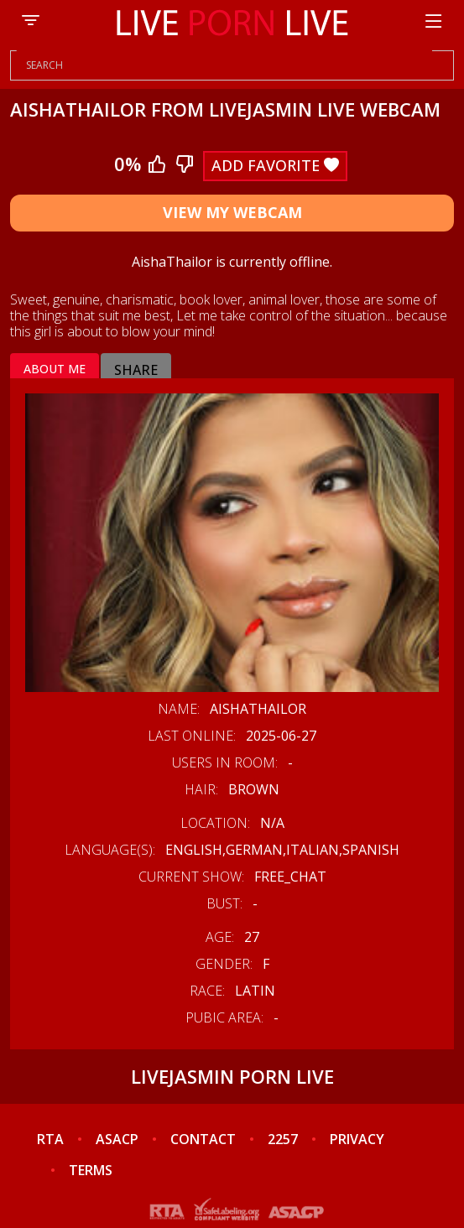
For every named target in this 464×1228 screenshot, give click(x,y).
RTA (50, 1139)
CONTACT (203, 1139)
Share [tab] (136, 369)
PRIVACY (357, 1139)
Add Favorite (275, 165)
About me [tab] (54, 369)
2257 (283, 1139)
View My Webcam (232, 212)
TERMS (90, 1170)
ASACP (117, 1139)
